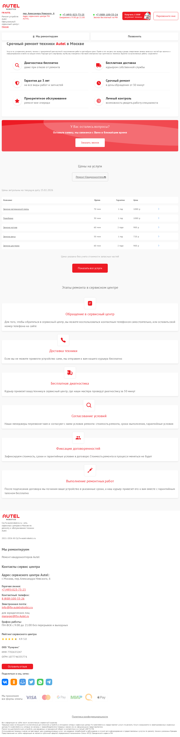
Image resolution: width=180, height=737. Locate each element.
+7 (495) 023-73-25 (74, 14)
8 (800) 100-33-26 (13, 598)
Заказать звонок (90, 142)
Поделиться (5, 682)
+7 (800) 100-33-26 (107, 14)
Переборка (8, 218)
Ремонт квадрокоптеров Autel (21, 557)
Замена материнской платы (16, 209)
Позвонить (134, 36)
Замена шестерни (11, 245)
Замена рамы (9, 236)
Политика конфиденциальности (90, 716)
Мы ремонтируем (45, 36)
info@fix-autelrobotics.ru (17, 607)
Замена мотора (10, 227)
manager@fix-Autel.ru (15, 616)
